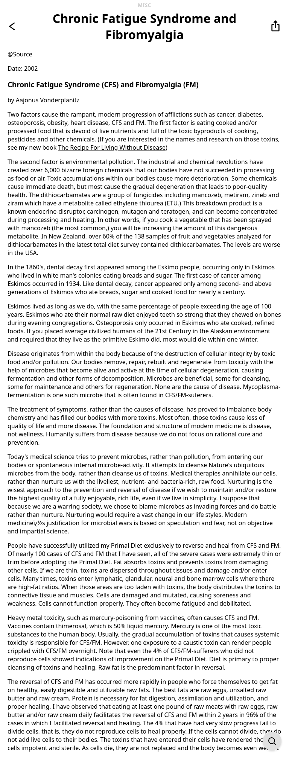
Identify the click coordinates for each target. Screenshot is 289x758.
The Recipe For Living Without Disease (112, 147)
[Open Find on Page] (272, 741)
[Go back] (14, 26)
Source (22, 54)
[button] (275, 26)
